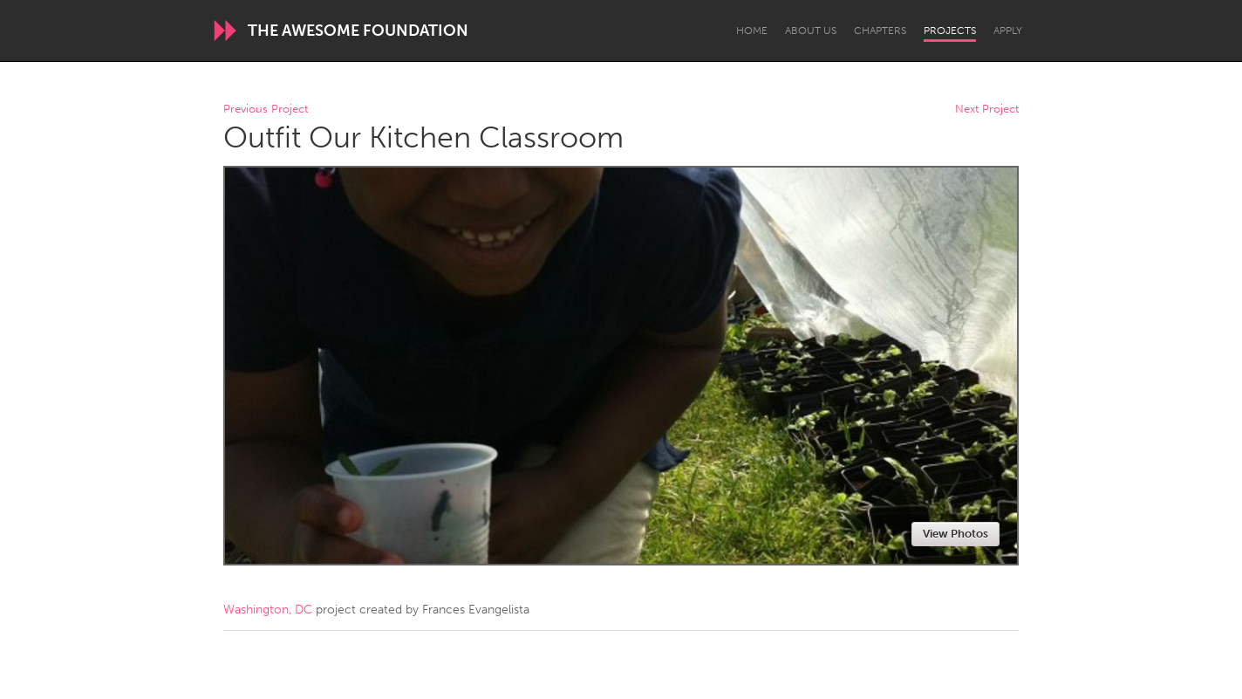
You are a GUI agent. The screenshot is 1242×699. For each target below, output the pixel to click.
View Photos (955, 533)
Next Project (987, 109)
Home (752, 30)
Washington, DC (267, 609)
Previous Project (265, 109)
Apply (1007, 30)
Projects (950, 30)
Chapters (880, 30)
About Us (810, 30)
